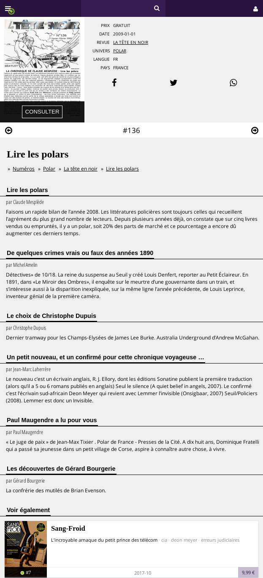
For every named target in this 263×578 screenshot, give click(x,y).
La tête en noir (130, 42)
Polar (119, 51)
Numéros (24, 168)
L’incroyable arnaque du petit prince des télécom (104, 540)
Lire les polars (122, 168)
